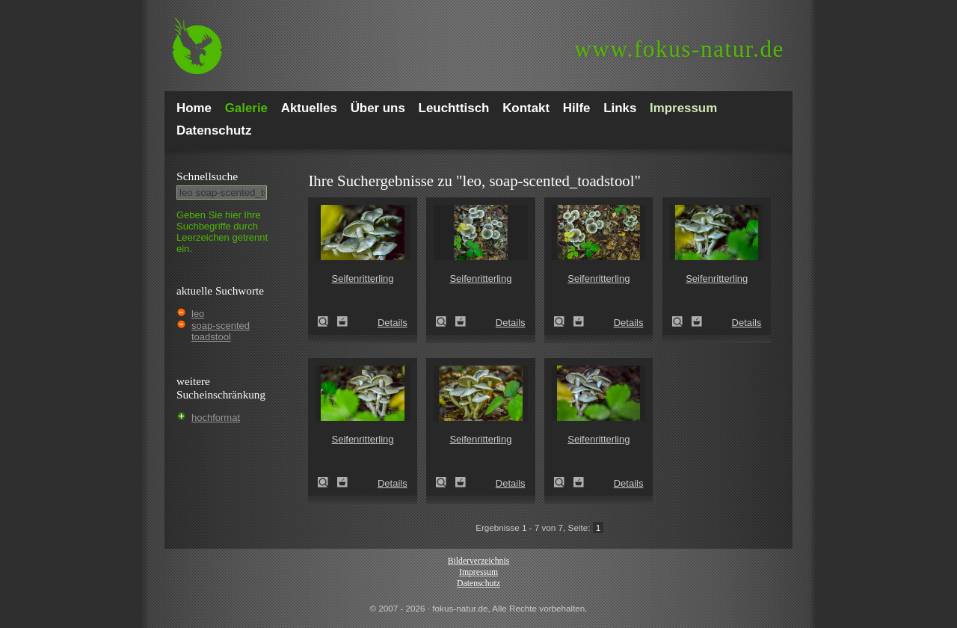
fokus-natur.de (679, 49)
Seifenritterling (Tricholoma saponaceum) (327, 321)
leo (197, 313)
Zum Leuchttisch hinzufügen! (342, 321)
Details (392, 322)
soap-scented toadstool (220, 331)
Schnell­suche (207, 176)
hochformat (215, 417)
